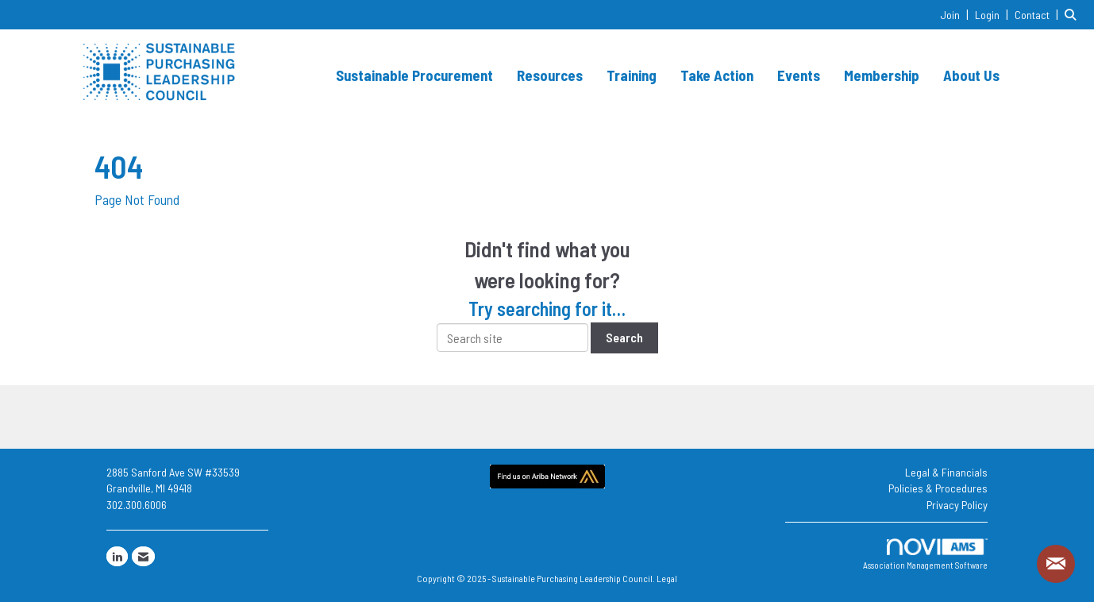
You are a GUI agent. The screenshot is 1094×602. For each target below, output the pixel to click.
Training (632, 75)
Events (798, 75)
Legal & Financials (946, 472)
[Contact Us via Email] (143, 556)
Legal (667, 578)
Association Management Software (925, 554)
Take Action (716, 75)
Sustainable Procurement (414, 75)
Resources (550, 75)
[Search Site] (1073, 13)
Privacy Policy (957, 504)
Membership (881, 75)
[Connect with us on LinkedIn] (117, 556)
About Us (971, 75)
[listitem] (956, 13)
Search (624, 337)
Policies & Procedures (938, 488)
